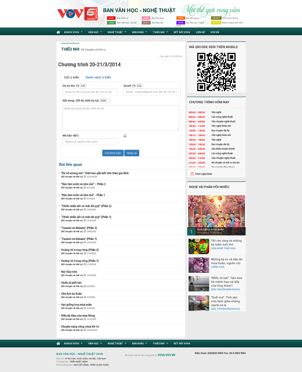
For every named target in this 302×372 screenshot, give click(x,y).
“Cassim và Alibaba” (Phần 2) (79, 228)
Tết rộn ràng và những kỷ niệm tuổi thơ (226, 242)
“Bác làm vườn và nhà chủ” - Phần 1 (83, 195)
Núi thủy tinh (69, 272)
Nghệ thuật (117, 33)
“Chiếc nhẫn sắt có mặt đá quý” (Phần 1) (86, 217)
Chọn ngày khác (203, 173)
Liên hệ (200, 32)
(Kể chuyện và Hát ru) (72, 176)
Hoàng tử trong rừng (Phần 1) (80, 261)
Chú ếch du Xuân (71, 293)
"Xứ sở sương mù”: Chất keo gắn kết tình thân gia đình (95, 173)
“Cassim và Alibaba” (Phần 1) (79, 239)
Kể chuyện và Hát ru (93, 49)
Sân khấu (140, 33)
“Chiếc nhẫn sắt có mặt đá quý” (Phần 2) (86, 206)
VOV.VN (215, 32)
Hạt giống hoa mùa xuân (76, 304)
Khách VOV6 (73, 33)
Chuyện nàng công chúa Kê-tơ (80, 326)
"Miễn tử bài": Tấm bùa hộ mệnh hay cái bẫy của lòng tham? (226, 281)
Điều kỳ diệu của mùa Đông (78, 315)
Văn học (95, 33)
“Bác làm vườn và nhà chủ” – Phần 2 (83, 184)
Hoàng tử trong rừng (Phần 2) (80, 250)
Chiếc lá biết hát (71, 283)
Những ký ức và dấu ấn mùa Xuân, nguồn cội (226, 261)
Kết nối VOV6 (182, 32)
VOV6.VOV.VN (166, 355)
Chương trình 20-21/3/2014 (89, 65)
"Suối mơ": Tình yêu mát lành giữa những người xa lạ (225, 301)
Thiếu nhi (161, 33)
